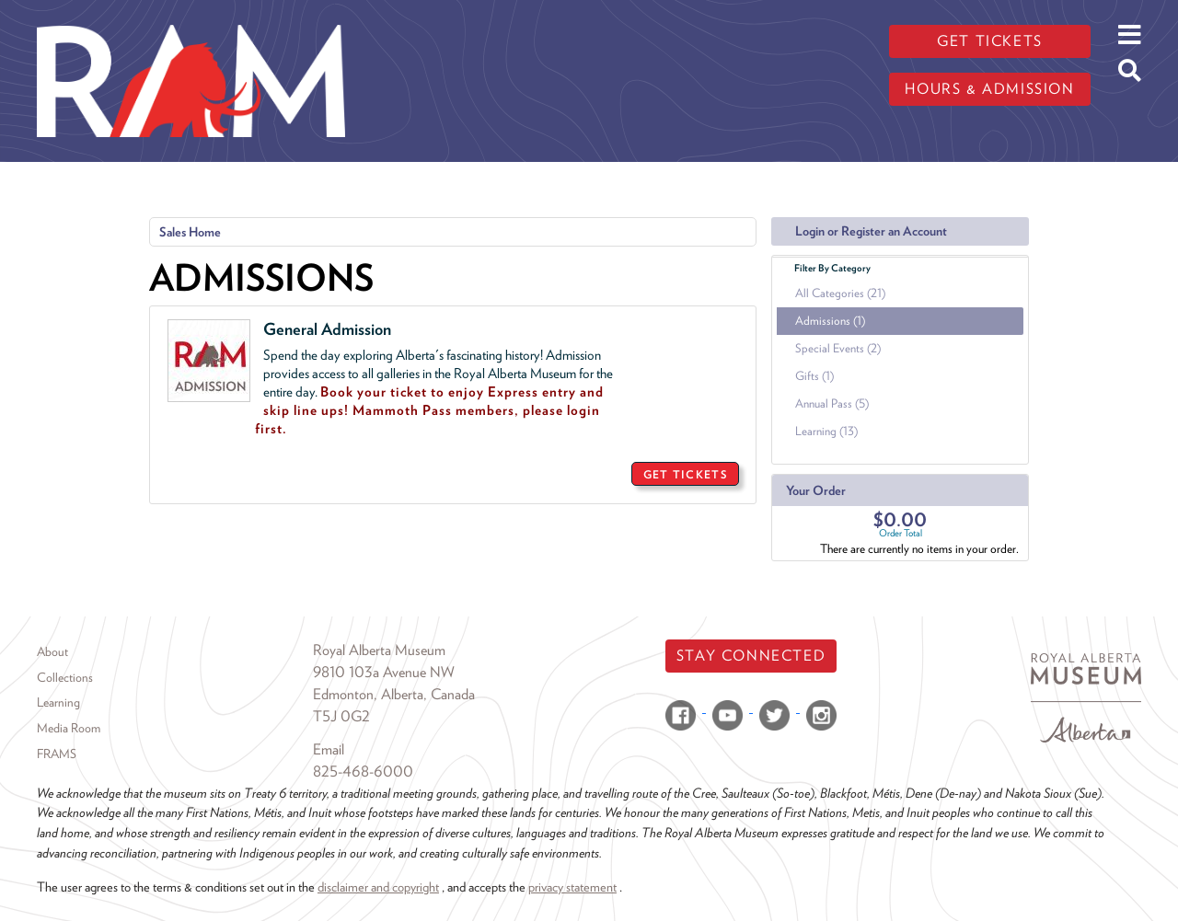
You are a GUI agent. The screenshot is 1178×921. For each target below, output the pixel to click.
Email (328, 749)
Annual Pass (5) (832, 403)
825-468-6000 (363, 771)
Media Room (68, 727)
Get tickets (990, 41)
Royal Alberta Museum (379, 650)
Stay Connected (751, 655)
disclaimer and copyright (378, 886)
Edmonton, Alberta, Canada (394, 694)
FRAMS (56, 753)
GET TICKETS (685, 474)
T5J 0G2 (341, 716)
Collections (65, 677)
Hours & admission (989, 89)
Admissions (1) (830, 321)
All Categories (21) (840, 293)
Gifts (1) (814, 376)
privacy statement (572, 886)
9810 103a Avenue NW (384, 672)
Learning (58, 702)
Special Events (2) (838, 348)
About (52, 651)
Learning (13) (826, 431)
